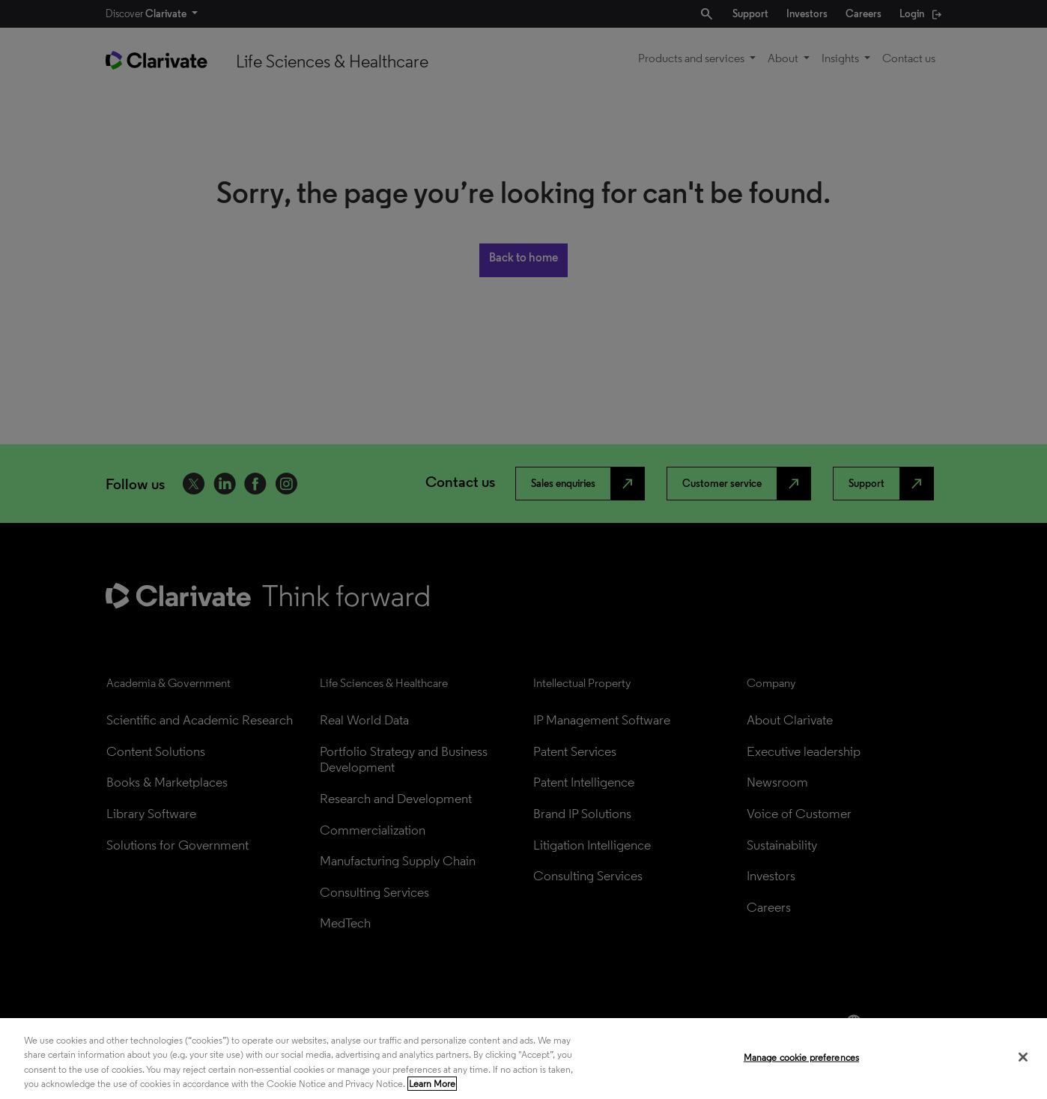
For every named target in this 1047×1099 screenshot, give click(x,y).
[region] (523, 1058)
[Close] (1023, 1057)
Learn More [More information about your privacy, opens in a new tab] (432, 1083)
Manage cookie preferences (801, 1057)
